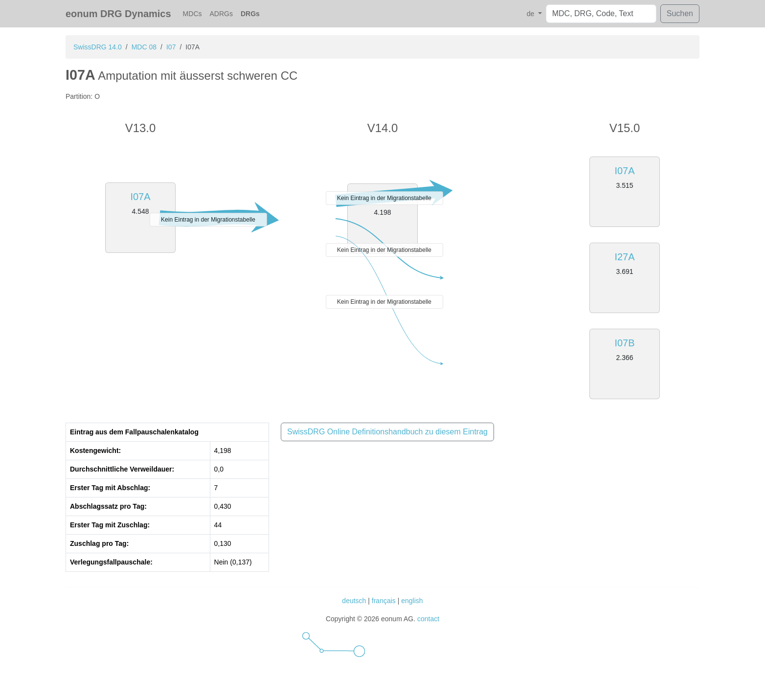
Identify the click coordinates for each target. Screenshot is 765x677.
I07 (171, 47)
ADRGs (221, 14)
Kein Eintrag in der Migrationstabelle (208, 219)
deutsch (354, 601)
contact (428, 619)
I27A (624, 256)
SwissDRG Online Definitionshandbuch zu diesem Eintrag (387, 432)
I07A (140, 196)
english (412, 601)
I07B (624, 343)
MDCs (192, 14)
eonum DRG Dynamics (118, 13)
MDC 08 (144, 47)
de (531, 14)
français (384, 601)
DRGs (250, 14)
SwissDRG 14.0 (97, 47)
